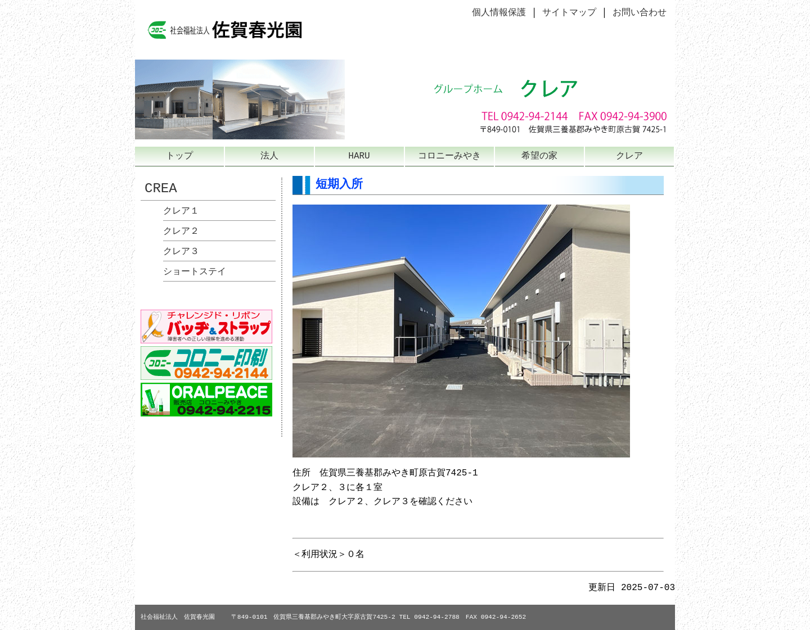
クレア (629, 156)
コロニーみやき (449, 156)
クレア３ (181, 252)
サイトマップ (569, 13)
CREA (161, 188)
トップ (179, 156)
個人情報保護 (499, 13)
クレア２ (181, 231)
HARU (359, 156)
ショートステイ (194, 272)
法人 (269, 156)
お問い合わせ (640, 13)
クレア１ (181, 211)
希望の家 (539, 156)
